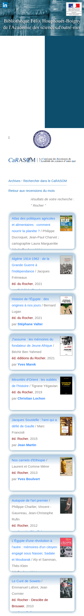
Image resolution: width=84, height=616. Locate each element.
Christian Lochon (31, 398)
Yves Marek (26, 364)
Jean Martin (26, 445)
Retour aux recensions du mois (32, 190)
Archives (15, 181)
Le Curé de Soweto (27, 581)
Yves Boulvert (28, 479)
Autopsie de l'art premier (30, 500)
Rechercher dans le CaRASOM (45, 181)
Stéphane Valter (30, 324)
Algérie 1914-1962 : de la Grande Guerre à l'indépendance (31, 265)
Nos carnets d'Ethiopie (28, 460)
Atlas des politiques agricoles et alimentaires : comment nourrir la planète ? (33, 224)
